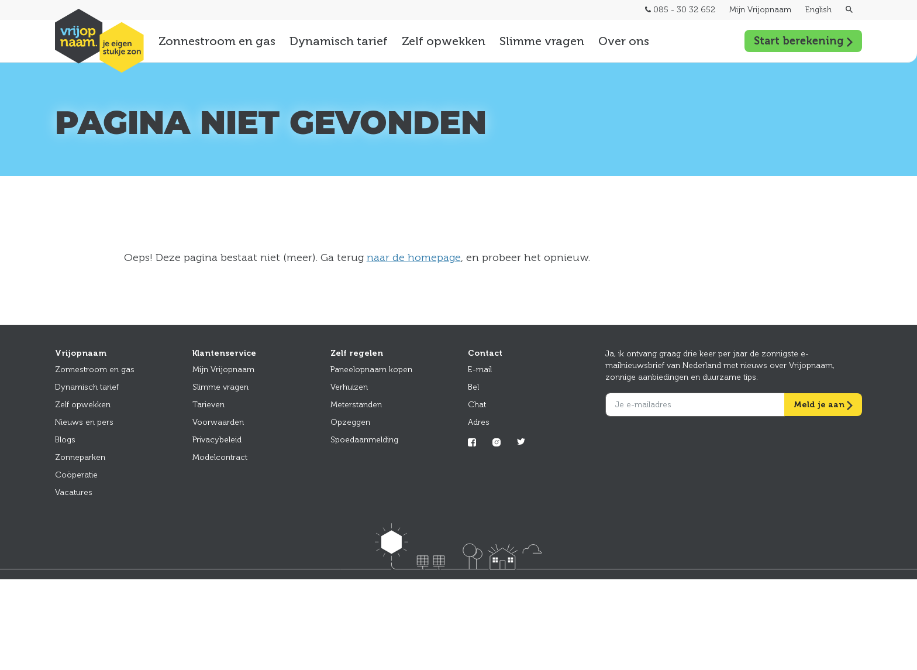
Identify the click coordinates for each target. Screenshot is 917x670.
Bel (473, 387)
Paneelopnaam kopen (371, 369)
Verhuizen (349, 387)
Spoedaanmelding (364, 440)
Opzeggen (350, 422)
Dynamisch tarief (338, 41)
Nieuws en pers (84, 422)
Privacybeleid (217, 440)
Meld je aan (823, 405)
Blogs (65, 440)
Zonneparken (80, 457)
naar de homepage (414, 257)
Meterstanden (356, 405)
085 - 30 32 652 (680, 10)
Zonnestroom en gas (216, 41)
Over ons (623, 41)
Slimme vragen (541, 41)
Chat (477, 405)
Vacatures (73, 492)
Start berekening (803, 41)
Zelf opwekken (443, 41)
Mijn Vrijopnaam (760, 10)
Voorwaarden (218, 422)
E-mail (480, 369)
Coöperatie (76, 475)
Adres (478, 422)
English (818, 10)
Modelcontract (219, 457)
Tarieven (208, 405)
